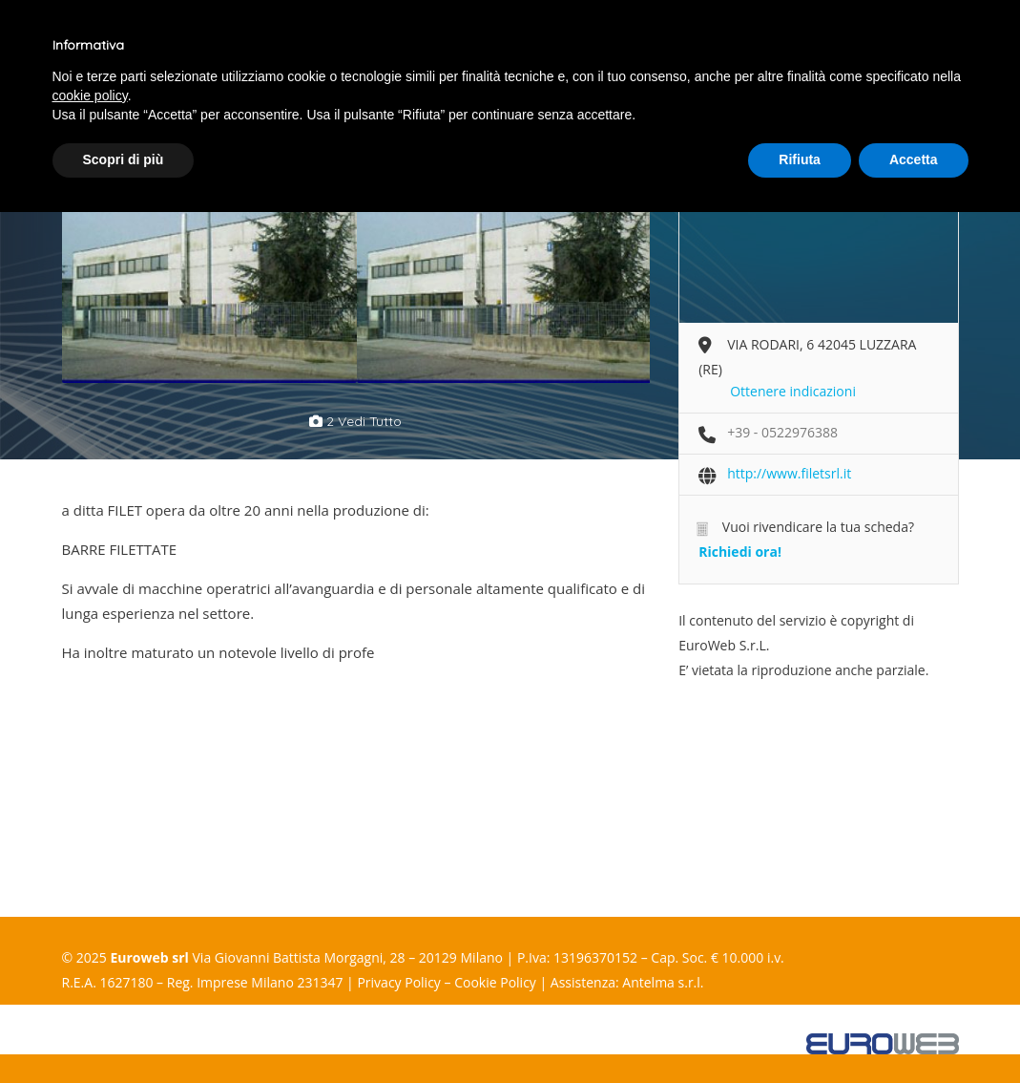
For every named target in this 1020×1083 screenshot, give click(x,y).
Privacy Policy (398, 982)
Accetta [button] (913, 159)
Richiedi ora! (739, 551)
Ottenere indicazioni (793, 391)
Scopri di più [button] (123, 159)
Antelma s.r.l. (662, 982)
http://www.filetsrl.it (789, 473)
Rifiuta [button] (800, 159)
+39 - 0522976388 (782, 432)
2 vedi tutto (355, 421)
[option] (209, 275)
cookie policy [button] (90, 95)
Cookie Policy (495, 982)
